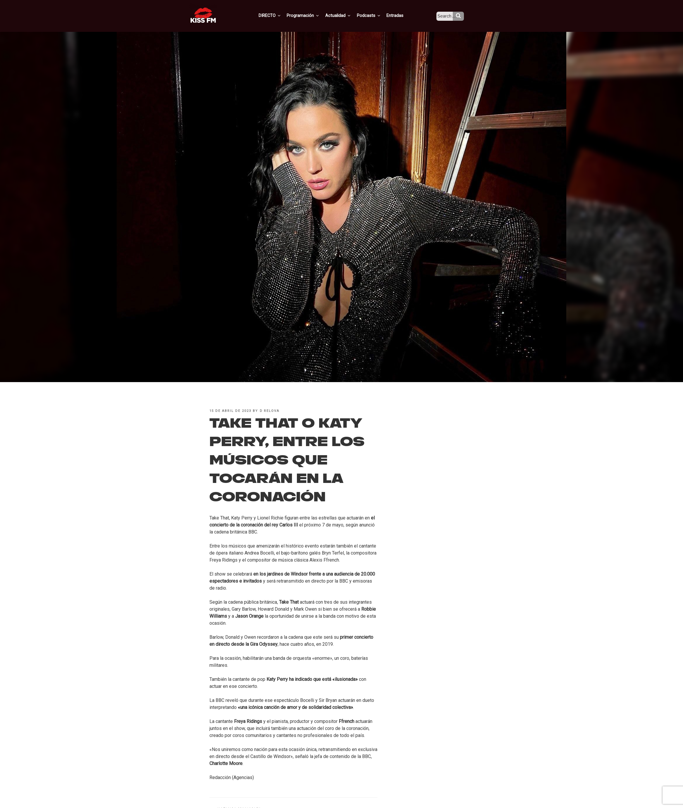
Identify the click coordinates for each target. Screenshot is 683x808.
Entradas (399, 15)
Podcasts (374, 15)
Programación (311, 15)
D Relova (270, 411)
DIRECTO (279, 15)
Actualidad (345, 15)
